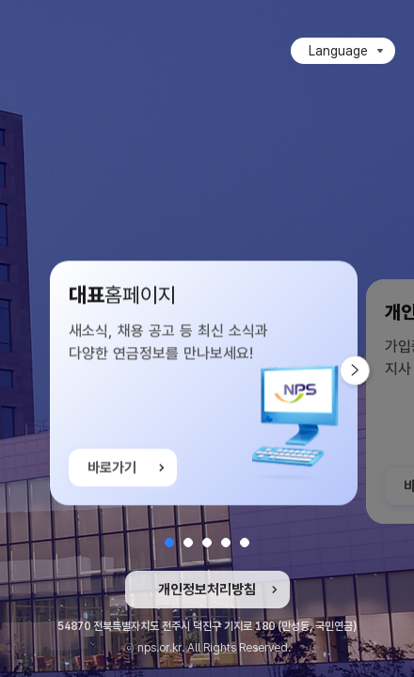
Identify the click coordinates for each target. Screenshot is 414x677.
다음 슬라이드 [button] (369, 370)
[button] (169, 542)
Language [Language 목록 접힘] (338, 50)
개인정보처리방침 (207, 589)
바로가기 (112, 469)
